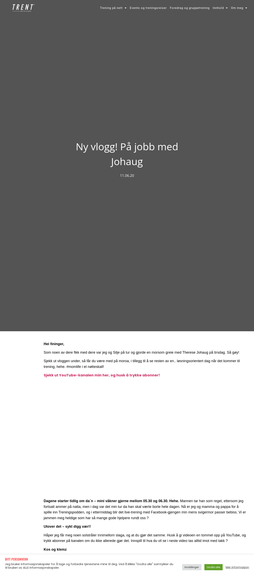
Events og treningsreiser (148, 8)
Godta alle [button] (213, 567)
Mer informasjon (237, 567)
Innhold (220, 8)
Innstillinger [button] (192, 567)
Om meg (239, 8)
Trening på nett (113, 8)
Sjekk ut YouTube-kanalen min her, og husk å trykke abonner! (102, 375)
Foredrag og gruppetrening (190, 8)
